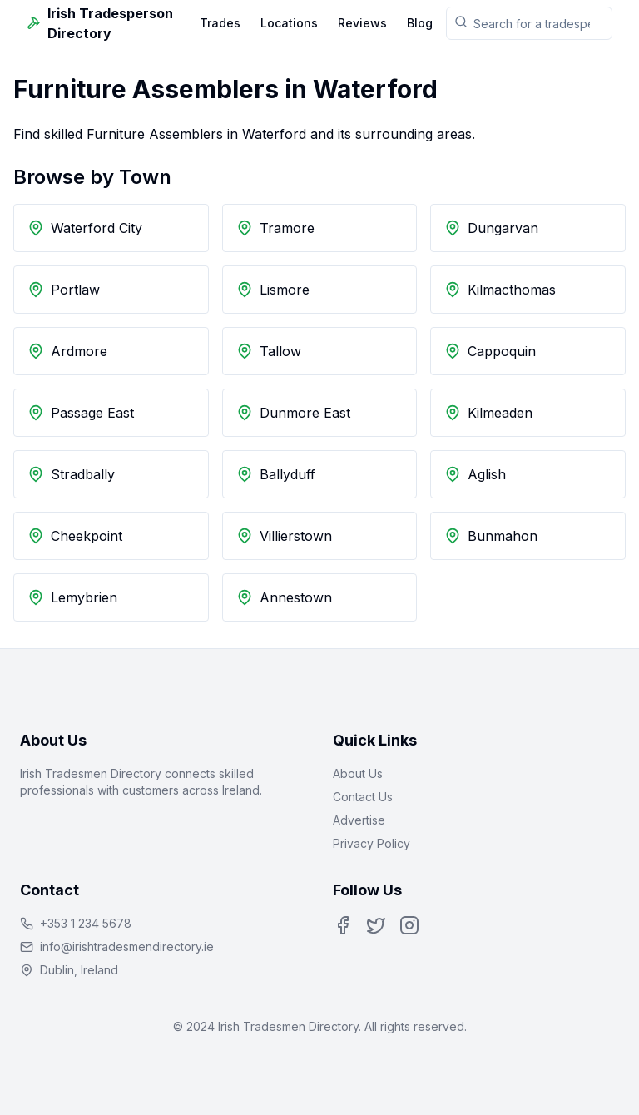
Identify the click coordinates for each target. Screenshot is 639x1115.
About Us (358, 773)
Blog (420, 23)
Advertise (359, 820)
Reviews (362, 23)
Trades (220, 23)
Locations (289, 23)
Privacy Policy (371, 843)
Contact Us (363, 797)
